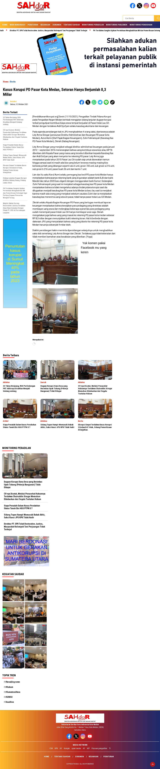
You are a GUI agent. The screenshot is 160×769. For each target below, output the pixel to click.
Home (4, 25)
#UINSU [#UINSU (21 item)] (9, 697)
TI (110, 748)
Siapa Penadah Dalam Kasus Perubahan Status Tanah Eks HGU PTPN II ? (22, 507)
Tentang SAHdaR (71, 25)
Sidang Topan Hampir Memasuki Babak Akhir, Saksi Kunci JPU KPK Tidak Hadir (24, 516)
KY (61, 748)
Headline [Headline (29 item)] (9, 702)
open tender (76, 748)
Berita (13, 81)
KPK (56, 748)
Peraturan (33, 25)
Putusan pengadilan (99, 748)
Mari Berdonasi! (17, 25)
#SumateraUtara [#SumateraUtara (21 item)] (12, 692)
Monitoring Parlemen (116, 25)
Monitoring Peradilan (93, 25)
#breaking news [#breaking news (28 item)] (12, 682)
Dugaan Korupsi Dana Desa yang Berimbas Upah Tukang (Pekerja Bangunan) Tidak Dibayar (23, 484)
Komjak (67, 748)
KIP (88, 748)
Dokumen (57, 25)
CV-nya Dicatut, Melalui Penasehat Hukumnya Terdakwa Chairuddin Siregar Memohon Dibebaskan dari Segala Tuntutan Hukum (24, 496)
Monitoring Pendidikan (141, 25)
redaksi (13, 101)
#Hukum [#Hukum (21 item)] (9, 687)
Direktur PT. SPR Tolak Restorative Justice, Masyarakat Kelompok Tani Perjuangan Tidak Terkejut (50, 30)
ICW (51, 748)
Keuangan (45, 25)
